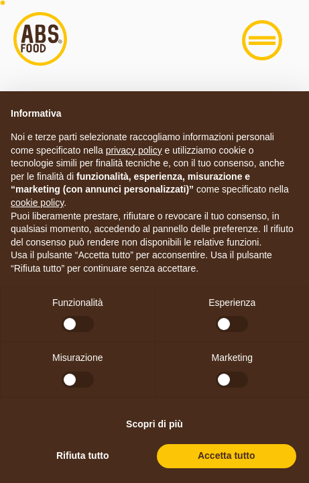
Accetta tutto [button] (226, 455)
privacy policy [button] (134, 150)
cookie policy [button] (37, 202)
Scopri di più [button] (154, 424)
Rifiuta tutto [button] (82, 455)
